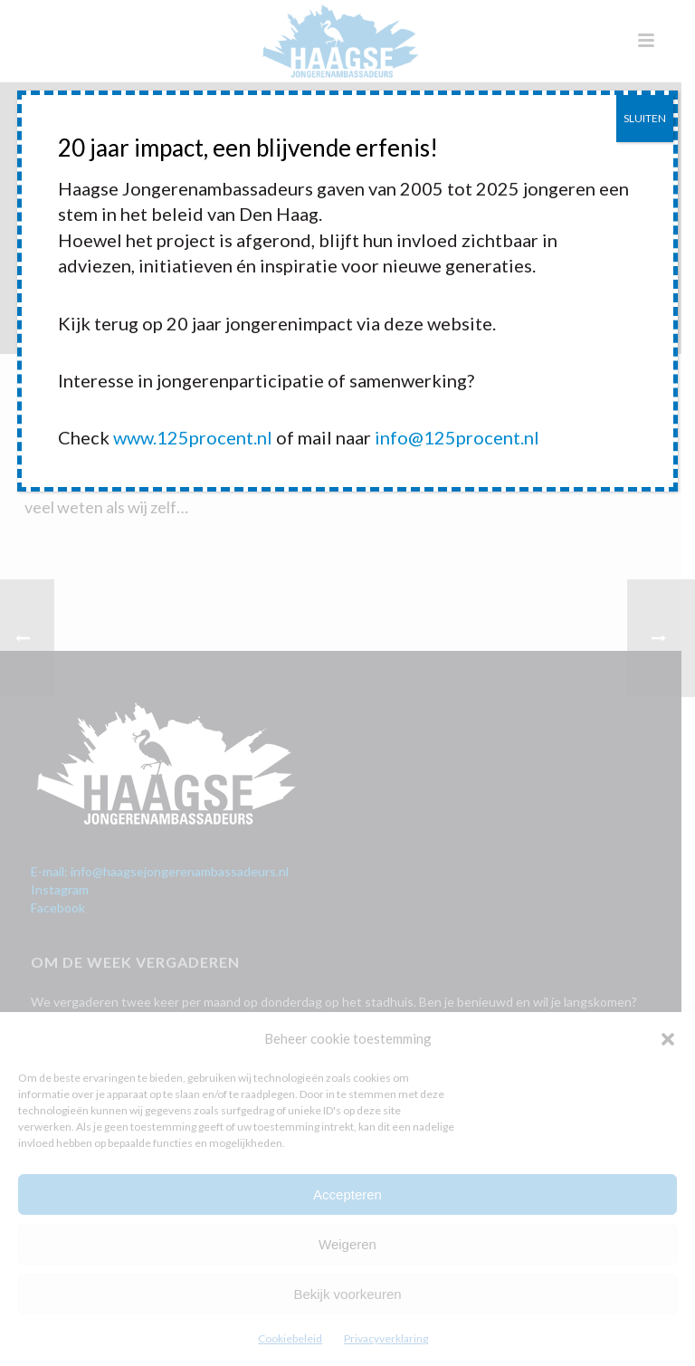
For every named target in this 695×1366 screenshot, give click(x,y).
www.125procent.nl (192, 437)
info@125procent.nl (457, 437)
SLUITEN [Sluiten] (645, 118)
